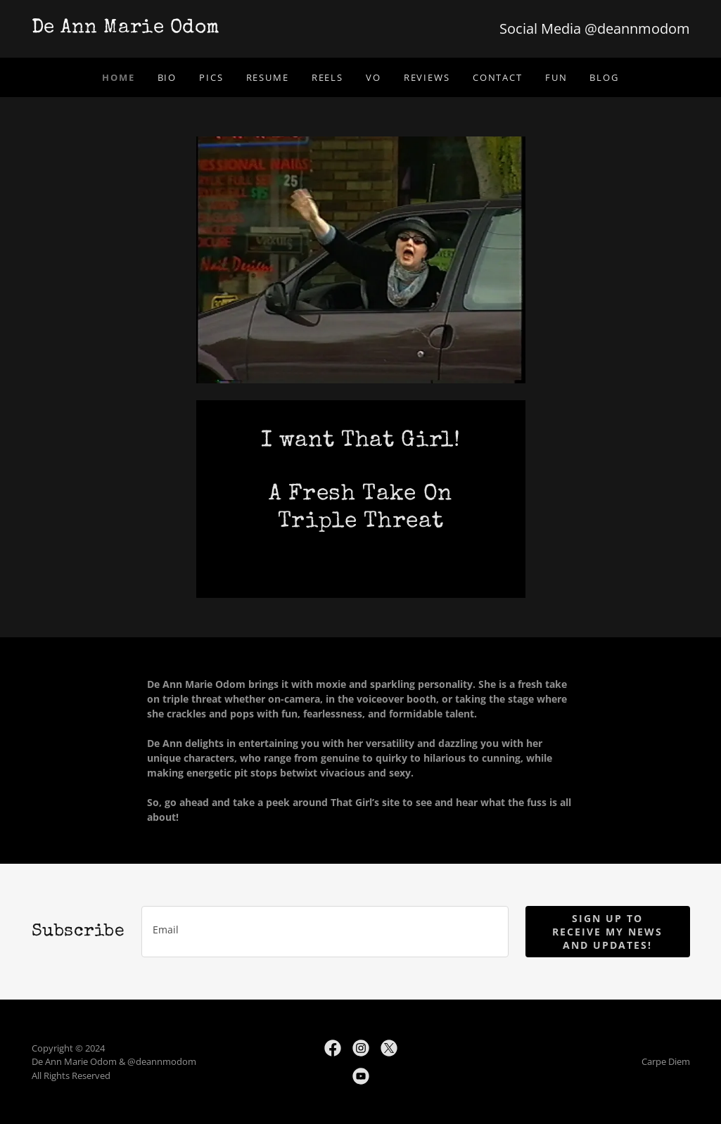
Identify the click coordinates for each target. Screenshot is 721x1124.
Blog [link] (603, 77)
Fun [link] (556, 77)
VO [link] (373, 77)
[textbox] (325, 931)
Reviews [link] (427, 77)
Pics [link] (211, 77)
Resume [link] (267, 77)
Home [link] (118, 77)
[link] (196, 28)
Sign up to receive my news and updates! (607, 932)
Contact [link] (498, 77)
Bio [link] (167, 77)
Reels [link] (327, 77)
